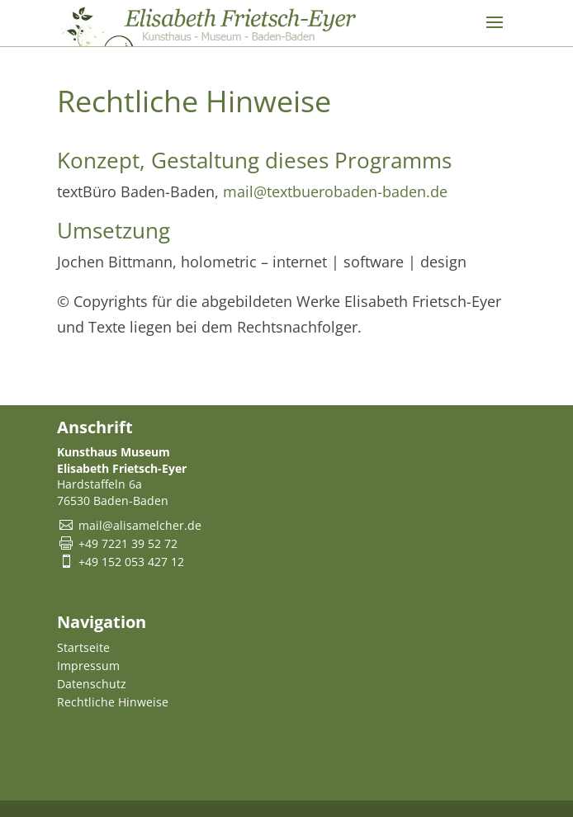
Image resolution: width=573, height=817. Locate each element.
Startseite (83, 647)
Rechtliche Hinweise (112, 702)
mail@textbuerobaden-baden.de (335, 191)
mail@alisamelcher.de (139, 525)
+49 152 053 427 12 (131, 561)
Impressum (88, 665)
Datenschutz (91, 684)
